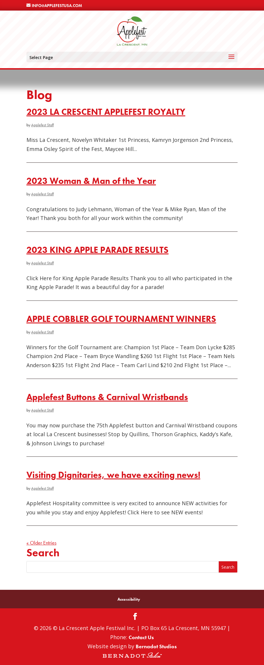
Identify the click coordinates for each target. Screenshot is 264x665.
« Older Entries (41, 542)
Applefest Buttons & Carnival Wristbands (107, 397)
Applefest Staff (42, 124)
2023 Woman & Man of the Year (91, 181)
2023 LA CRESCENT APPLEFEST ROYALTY (105, 111)
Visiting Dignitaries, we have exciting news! (113, 475)
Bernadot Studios (156, 646)
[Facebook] (135, 617)
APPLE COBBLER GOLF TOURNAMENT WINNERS (121, 319)
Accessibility (128, 599)
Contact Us (141, 637)
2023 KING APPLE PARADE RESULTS (97, 250)
